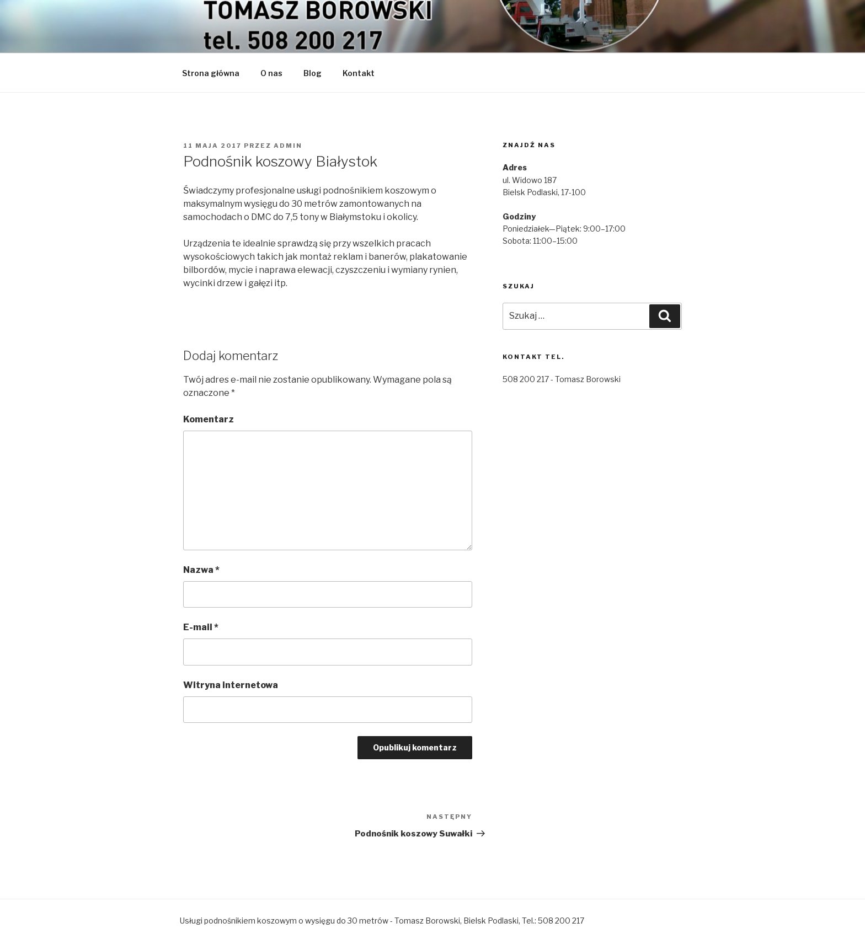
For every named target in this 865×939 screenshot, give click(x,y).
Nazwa (201, 570)
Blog (312, 73)
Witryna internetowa (230, 685)
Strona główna (210, 73)
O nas (271, 73)
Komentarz (208, 419)
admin (288, 145)
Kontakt (359, 73)
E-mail (200, 627)
